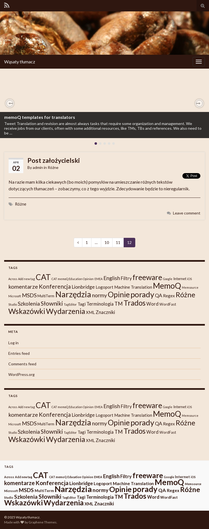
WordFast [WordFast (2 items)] (167, 304)
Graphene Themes (43, 522)
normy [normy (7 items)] (99, 295)
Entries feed (19, 353)
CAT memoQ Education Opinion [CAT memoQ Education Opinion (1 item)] (73, 279)
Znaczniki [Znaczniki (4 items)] (105, 312)
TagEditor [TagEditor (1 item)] (70, 304)
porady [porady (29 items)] (142, 294)
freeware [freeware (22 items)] (147, 277)
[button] (10, 103)
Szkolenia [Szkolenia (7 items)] (29, 303)
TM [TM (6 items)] (118, 304)
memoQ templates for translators (39, 117)
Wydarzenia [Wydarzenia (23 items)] (65, 311)
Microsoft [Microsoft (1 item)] (14, 296)
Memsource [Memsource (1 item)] (190, 287)
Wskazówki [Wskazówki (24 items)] (26, 311)
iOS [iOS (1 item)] (189, 279)
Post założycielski (53, 160)
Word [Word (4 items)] (152, 304)
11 (118, 242)
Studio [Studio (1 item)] (12, 304)
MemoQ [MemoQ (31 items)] (167, 285)
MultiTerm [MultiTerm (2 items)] (45, 296)
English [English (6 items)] (111, 278)
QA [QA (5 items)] (158, 295)
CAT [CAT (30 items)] (43, 277)
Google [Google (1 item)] (167, 279)
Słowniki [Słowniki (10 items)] (52, 303)
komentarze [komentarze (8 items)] (23, 286)
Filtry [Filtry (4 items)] (126, 278)
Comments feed (22, 363)
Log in (13, 342)
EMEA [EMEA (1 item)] (99, 279)
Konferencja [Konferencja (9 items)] (55, 286)
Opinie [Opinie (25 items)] (119, 294)
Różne (53, 167)
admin (38, 167)
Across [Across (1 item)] (12, 279)
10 (107, 242)
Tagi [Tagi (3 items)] (82, 303)
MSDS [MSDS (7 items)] (29, 295)
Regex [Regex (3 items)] (169, 295)
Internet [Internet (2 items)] (179, 278)
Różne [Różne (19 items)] (185, 294)
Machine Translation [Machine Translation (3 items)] (133, 287)
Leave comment (186, 213)
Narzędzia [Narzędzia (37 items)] (73, 294)
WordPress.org (21, 374)
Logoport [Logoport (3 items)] (104, 287)
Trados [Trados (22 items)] (135, 302)
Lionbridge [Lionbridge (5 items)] (83, 287)
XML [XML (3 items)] (90, 312)
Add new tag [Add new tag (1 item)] (26, 279)
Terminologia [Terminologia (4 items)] (100, 304)
